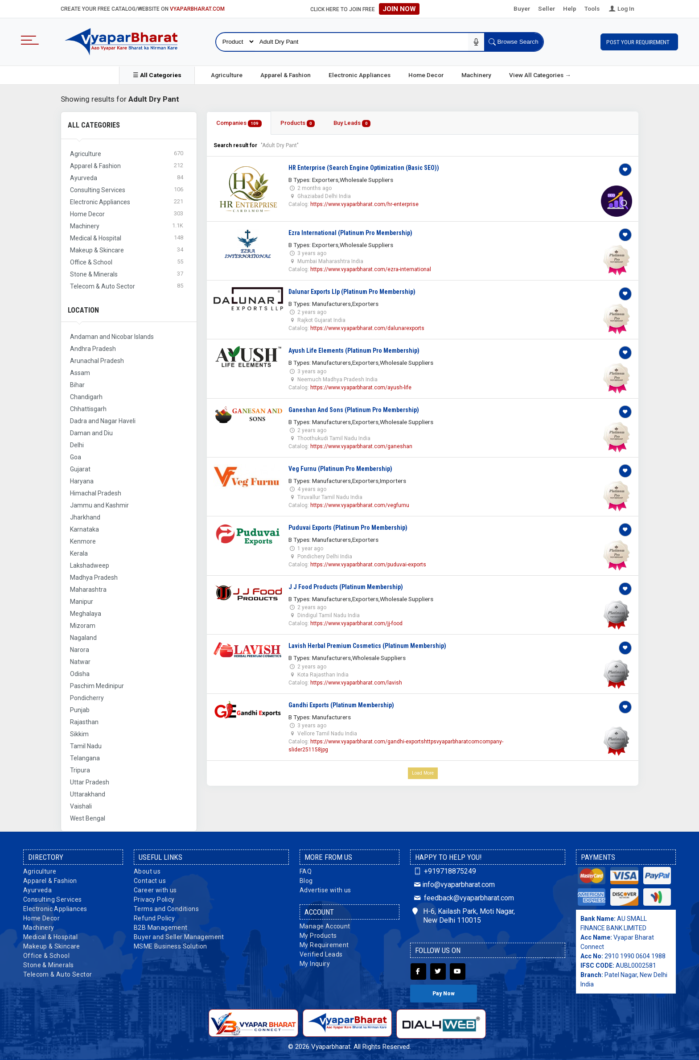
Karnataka (84, 529)
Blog (306, 880)
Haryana (82, 481)
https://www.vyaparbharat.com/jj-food (356, 623)
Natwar (80, 661)
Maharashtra (88, 589)
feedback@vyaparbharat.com (463, 898)
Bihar (77, 384)
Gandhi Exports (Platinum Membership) (341, 705)
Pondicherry (87, 697)
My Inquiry (315, 963)
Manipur (81, 601)
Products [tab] (297, 123)
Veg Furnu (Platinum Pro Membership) (340, 468)
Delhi (77, 445)
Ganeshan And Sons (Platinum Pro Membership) (353, 409)
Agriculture (227, 74)
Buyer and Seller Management (179, 936)
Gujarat (80, 469)
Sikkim (79, 734)
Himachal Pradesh (95, 493)
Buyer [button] (522, 8)
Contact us (150, 880)
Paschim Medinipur (97, 685)
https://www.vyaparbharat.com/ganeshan (361, 446)
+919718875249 (444, 871)
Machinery (476, 74)
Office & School (46, 955)
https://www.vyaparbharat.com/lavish (356, 683)
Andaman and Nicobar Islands (112, 336)
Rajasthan (84, 722)
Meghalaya (85, 613)
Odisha (80, 673)
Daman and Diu (91, 433)
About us (147, 871)
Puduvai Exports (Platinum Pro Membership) (347, 527)
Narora (79, 649)
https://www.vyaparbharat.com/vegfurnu (359, 505)
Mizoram (82, 625)
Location (83, 310)
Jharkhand (85, 517)
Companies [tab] (239, 123)
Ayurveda (37, 890)
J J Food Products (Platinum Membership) (345, 586)
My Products (318, 935)
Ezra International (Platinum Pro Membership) (350, 232)
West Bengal (87, 818)
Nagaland (83, 637)
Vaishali (81, 806)
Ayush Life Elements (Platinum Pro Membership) (353, 350)
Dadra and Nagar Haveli (103, 421)
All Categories (94, 125)
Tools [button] (592, 8)
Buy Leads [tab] (351, 123)
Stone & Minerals (48, 965)
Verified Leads (321, 954)
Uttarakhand (87, 794)
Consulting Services (52, 899)
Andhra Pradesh (93, 348)
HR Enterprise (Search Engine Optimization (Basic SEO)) (363, 167)
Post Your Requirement (639, 41)
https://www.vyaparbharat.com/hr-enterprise (364, 204)
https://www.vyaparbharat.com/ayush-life (360, 387)
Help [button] (569, 8)
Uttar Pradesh (89, 782)
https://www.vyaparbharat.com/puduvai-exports (368, 564)
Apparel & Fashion (285, 74)
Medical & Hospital (50, 936)
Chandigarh (86, 396)
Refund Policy (154, 918)
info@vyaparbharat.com (453, 884)
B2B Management (161, 927)
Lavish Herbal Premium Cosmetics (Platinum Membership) (367, 645)
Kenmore (83, 541)
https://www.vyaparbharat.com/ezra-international (370, 269)
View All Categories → (540, 74)
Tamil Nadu (86, 746)
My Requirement (324, 945)
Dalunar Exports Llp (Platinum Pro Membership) (351, 291)
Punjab (80, 710)
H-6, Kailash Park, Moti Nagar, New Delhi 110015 (463, 916)
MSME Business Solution (170, 946)
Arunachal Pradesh (97, 360)
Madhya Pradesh (94, 577)
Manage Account (325, 926)
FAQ (306, 871)
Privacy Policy (154, 899)
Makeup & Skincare (51, 946)
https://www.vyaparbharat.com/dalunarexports (367, 328)
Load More (423, 773)
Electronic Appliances (360, 74)
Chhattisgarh (88, 408)
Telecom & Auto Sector (57, 974)
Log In (621, 8)
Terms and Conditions (166, 908)
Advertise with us (325, 890)
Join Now (399, 9)
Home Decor (426, 74)
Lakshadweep (89, 565)
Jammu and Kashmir (99, 505)
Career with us (155, 890)
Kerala (79, 553)
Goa (75, 457)
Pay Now (443, 993)
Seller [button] (546, 8)
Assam (80, 372)
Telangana (85, 758)
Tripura (80, 770)
